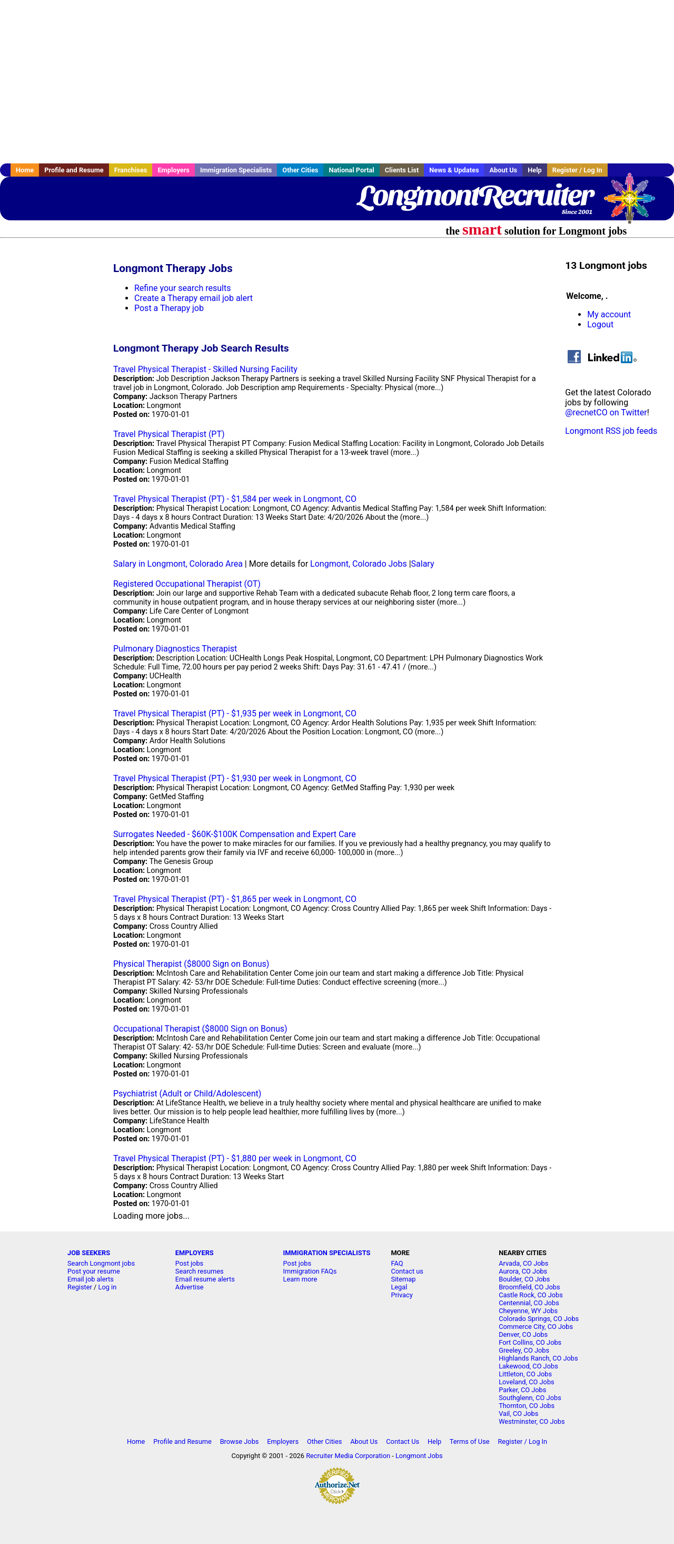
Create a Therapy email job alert (193, 298)
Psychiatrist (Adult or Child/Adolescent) (187, 1094)
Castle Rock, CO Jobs (531, 1295)
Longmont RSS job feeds (611, 431)
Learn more (300, 1279)
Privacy (401, 1295)
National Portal (351, 170)
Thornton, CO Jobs (526, 1406)
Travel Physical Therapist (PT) (169, 434)
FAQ (397, 1263)
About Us (503, 170)
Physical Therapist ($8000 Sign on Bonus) (191, 964)
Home (25, 170)
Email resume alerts (205, 1279)
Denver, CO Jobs (523, 1334)
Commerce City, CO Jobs (536, 1327)
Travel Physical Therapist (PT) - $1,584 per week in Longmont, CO (234, 499)
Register (79, 1287)
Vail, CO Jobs (518, 1413)
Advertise (189, 1287)
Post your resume (93, 1271)
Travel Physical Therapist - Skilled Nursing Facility (205, 369)
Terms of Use (470, 1441)
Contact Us (402, 1441)
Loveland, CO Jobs (526, 1382)
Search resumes (199, 1271)
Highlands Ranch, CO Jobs (538, 1358)
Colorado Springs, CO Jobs (539, 1319)
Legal (399, 1287)
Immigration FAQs (310, 1271)
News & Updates (454, 170)
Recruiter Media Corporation (348, 1456)
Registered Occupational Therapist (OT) (187, 584)
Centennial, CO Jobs (529, 1303)
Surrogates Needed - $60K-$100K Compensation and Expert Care (234, 834)
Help (535, 170)
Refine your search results (182, 288)
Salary (422, 564)
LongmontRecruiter (475, 195)
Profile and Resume (74, 170)
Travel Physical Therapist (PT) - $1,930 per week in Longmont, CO (234, 778)
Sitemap (403, 1279)
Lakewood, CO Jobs (528, 1366)
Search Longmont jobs (101, 1263)
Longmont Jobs (419, 1456)
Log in (107, 1287)
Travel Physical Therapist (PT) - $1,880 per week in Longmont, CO (234, 1158)
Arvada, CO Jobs (523, 1263)
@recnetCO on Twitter (606, 412)
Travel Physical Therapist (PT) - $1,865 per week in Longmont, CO (234, 899)
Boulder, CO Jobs (524, 1279)
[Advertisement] (337, 82)
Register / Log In (577, 170)
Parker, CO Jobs (522, 1390)
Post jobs (189, 1263)
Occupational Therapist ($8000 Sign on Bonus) (200, 1029)
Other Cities (300, 170)
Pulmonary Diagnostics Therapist (175, 649)
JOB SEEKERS (88, 1253)
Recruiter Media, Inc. (634, 203)
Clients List (402, 170)
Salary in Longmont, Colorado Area (178, 564)
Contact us (407, 1271)
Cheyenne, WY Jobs (528, 1311)
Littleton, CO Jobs (525, 1374)
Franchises (130, 170)
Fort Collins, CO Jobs (530, 1342)
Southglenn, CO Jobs (530, 1398)
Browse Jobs (239, 1441)
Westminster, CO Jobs (531, 1421)
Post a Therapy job (169, 308)
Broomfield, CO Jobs (529, 1287)
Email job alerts (90, 1279)
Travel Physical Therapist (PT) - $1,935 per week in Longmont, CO (234, 713)
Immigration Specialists (236, 170)
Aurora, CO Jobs (523, 1271)
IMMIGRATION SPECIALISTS (327, 1253)
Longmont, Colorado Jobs (358, 564)
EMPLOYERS (194, 1253)
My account (609, 314)
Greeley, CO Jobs (524, 1350)
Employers (173, 170)
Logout (600, 324)
